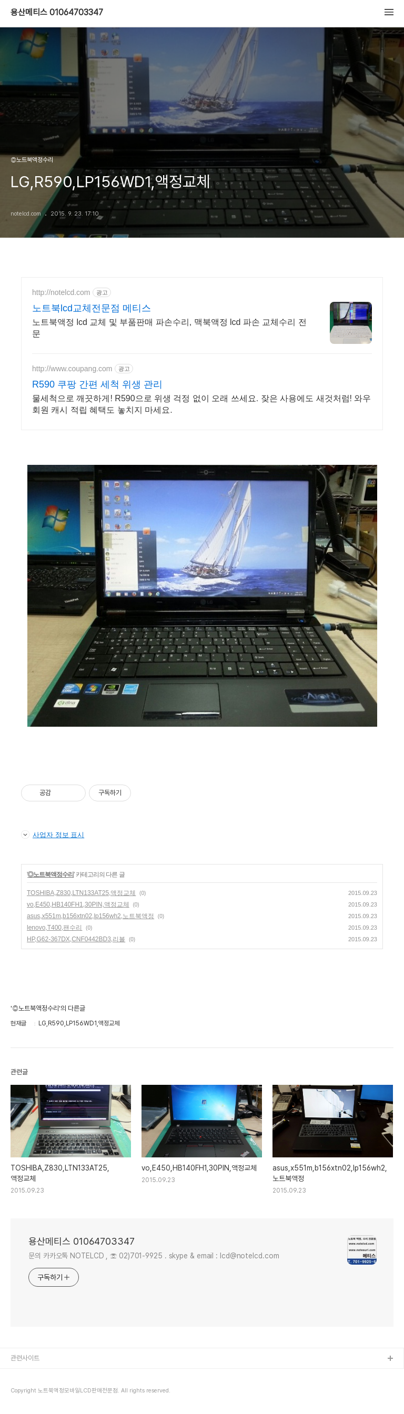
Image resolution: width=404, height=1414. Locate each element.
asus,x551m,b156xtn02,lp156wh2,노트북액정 (90, 916)
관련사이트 (25, 1358)
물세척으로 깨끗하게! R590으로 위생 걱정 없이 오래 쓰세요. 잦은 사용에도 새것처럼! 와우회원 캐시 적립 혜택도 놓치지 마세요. (201, 404)
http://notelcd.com (61, 292)
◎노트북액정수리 (50, 874)
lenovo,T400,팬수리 (54, 927)
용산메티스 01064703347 (57, 12)
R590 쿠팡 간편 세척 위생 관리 (97, 384)
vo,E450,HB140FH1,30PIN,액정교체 (78, 904)
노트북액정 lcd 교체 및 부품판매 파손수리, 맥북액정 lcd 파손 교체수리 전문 (169, 328)
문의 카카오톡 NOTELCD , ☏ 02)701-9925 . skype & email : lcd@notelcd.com (153, 1256)
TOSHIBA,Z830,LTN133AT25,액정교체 (81, 893)
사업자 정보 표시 (52, 834)
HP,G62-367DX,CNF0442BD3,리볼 (76, 939)
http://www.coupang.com (72, 368)
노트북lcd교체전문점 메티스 (91, 308)
